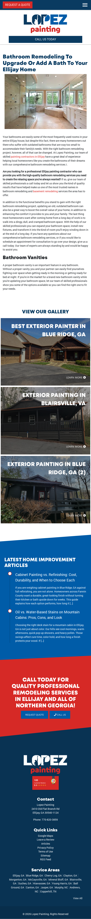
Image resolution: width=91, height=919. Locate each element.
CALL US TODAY (45, 39)
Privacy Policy (45, 847)
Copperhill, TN (48, 891)
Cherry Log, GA (53, 875)
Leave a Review (45, 839)
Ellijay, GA (18, 875)
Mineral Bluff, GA (58, 879)
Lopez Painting (40, 914)
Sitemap (45, 855)
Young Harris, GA (62, 883)
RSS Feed (45, 859)
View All (77, 898)
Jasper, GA (47, 887)
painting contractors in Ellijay (28, 156)
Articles (45, 843)
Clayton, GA (70, 875)
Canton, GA (32, 887)
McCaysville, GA (37, 879)
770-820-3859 (50, 819)
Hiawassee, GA (41, 883)
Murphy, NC (61, 887)
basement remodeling (45, 191)
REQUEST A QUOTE (17, 5)
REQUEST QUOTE (34, 714)
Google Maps (45, 835)
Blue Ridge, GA (34, 875)
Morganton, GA (17, 879)
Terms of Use (45, 851)
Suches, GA (24, 883)
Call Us (60, 714)
